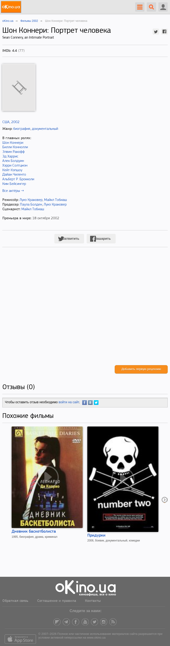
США (6, 122)
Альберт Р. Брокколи (18, 179)
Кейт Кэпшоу (12, 170)
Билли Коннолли (15, 147)
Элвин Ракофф (13, 152)
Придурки (96, 535)
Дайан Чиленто (14, 175)
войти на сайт (69, 402)
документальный (45, 129)
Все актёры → (13, 191)
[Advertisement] (85, 311)
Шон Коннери (12, 143)
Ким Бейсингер (14, 184)
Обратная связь (15, 601)
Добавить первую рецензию (141, 369)
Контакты (93, 601)
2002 (15, 122)
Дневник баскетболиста (34, 531)
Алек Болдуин (13, 161)
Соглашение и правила (56, 601)
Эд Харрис (10, 156)
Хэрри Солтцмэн (14, 165)
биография (21, 129)
